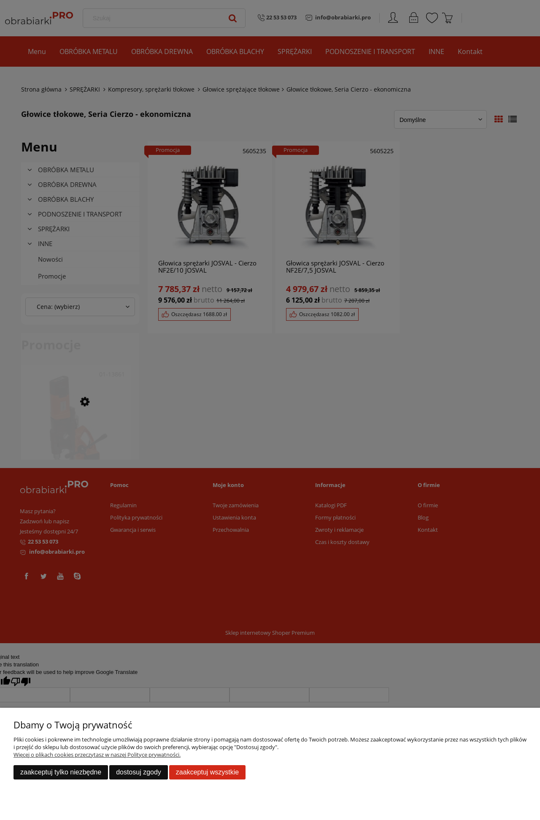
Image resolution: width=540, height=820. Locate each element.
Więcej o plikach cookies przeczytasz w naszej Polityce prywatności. (97, 754)
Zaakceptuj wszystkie (207, 772)
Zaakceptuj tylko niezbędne (60, 772)
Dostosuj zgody (138, 772)
